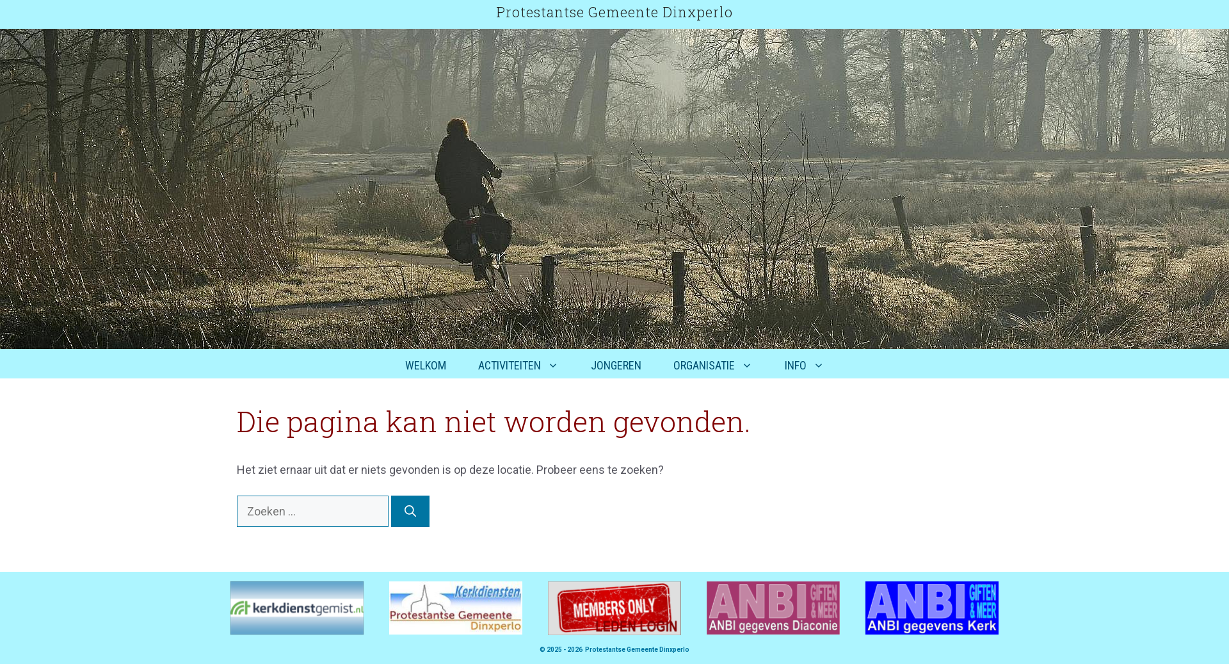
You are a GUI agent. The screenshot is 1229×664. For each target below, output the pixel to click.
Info (812, 365)
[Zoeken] (410, 511)
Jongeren (616, 365)
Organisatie (721, 365)
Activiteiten (526, 365)
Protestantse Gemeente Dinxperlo (614, 12)
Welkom (425, 365)
